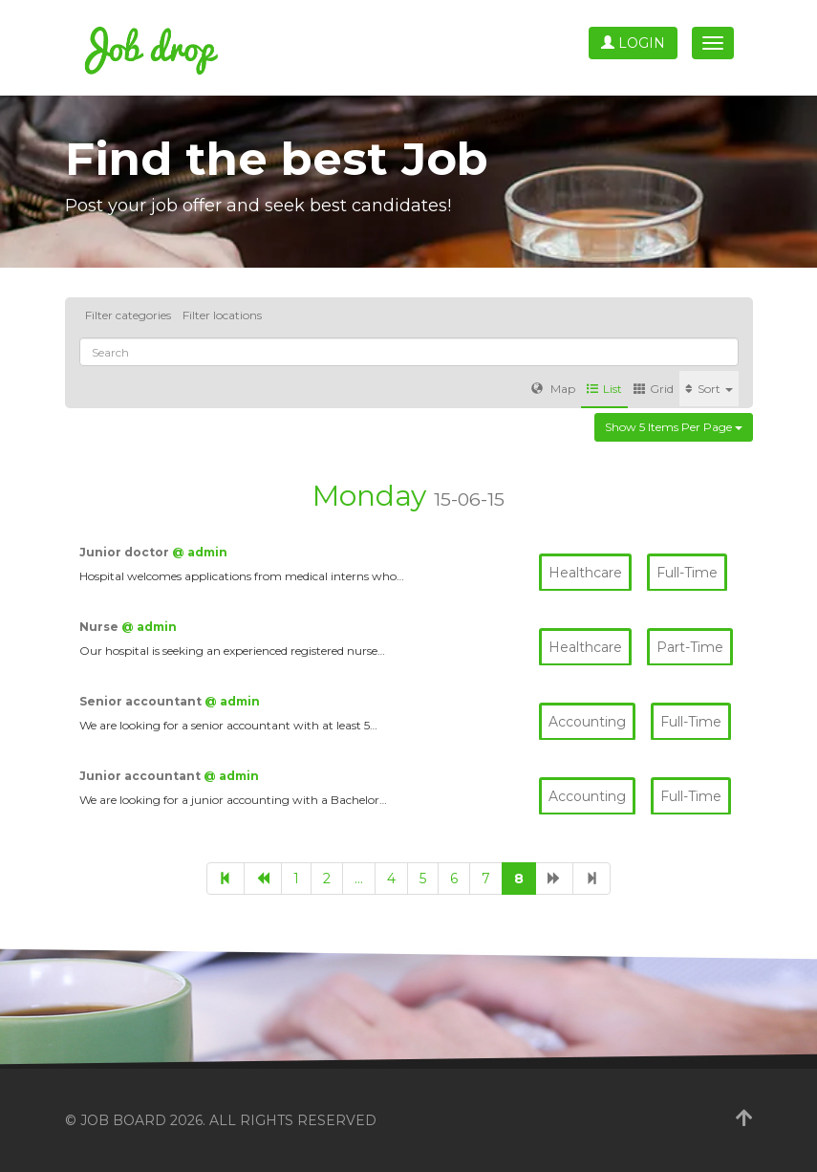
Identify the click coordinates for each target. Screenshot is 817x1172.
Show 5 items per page (673, 427)
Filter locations (222, 315)
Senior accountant (141, 701)
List (604, 388)
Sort (709, 388)
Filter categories (128, 315)
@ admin (199, 552)
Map (553, 388)
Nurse (100, 626)
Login (633, 43)
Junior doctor (125, 552)
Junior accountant (141, 776)
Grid (654, 388)
